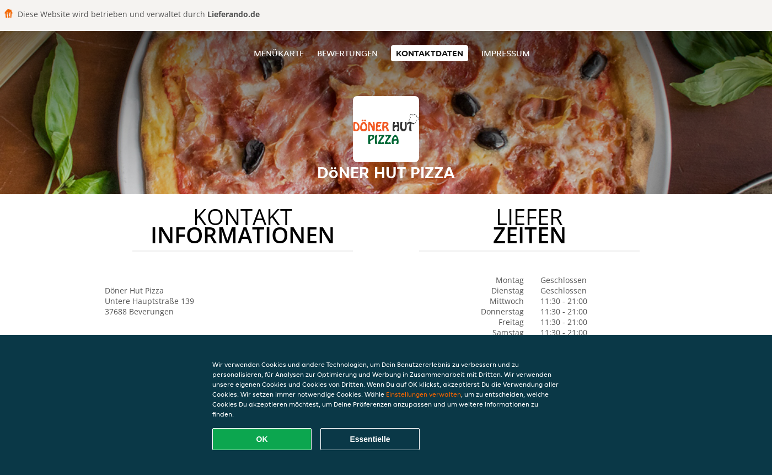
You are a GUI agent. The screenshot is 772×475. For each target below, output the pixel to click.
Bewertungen (347, 53)
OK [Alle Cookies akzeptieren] (262, 439)
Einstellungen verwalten (423, 394)
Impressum (505, 53)
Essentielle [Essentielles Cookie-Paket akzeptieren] (370, 439)
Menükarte (279, 53)
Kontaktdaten (429, 53)
